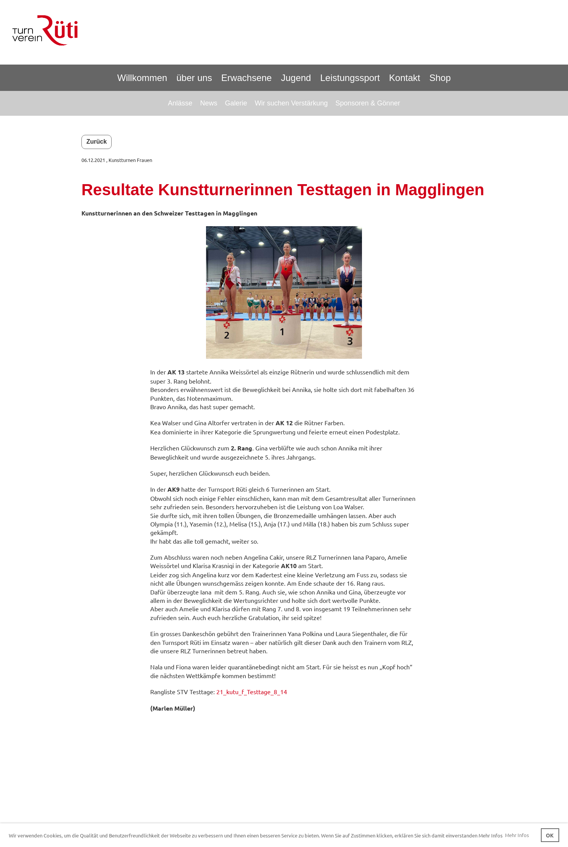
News (208, 103)
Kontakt (404, 78)
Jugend (296, 78)
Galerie (236, 103)
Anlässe (180, 103)
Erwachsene (246, 78)
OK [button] (550, 835)
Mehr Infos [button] (517, 835)
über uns (194, 78)
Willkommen (142, 78)
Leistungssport (350, 78)
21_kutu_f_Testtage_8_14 (251, 691)
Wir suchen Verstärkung (291, 103)
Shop (440, 78)
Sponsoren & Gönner (368, 103)
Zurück (96, 141)
